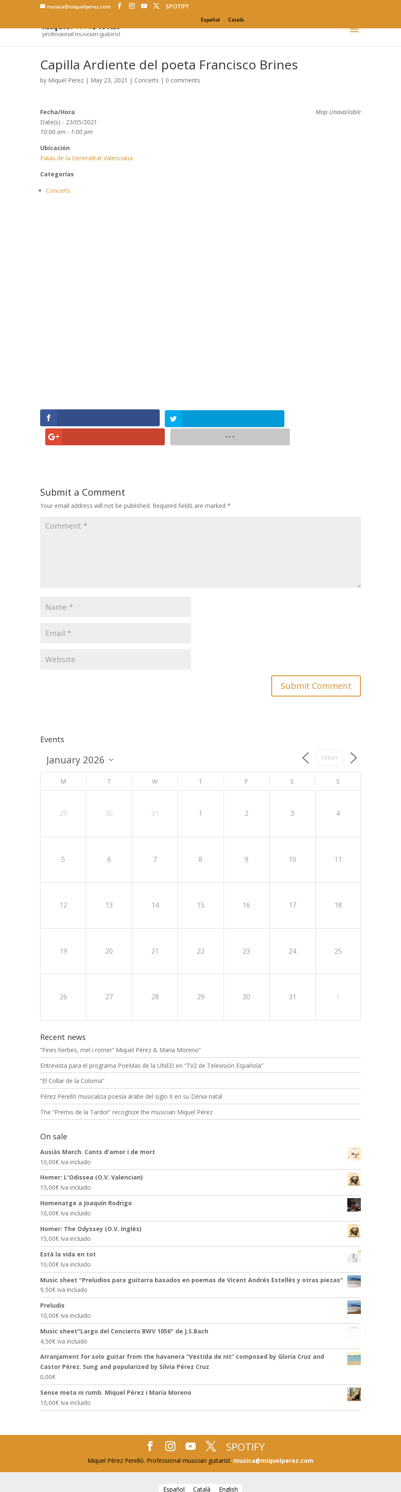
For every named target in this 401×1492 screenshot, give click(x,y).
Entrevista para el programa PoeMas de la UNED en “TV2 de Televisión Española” (151, 1046)
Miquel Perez (66, 80)
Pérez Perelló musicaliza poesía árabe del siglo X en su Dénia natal (131, 1077)
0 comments (183, 80)
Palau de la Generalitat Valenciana (86, 158)
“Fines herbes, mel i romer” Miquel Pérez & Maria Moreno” (120, 1030)
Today (329, 738)
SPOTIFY (177, 6)
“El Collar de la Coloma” (72, 1062)
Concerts (146, 80)
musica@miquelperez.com (273, 1441)
